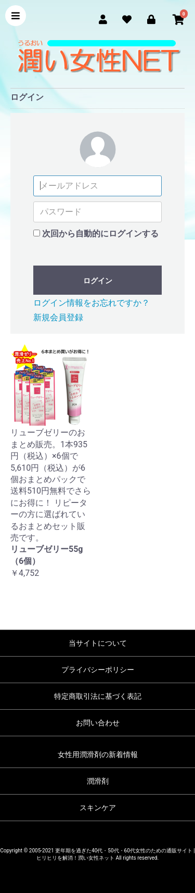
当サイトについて (98, 643)
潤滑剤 (98, 781)
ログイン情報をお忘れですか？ (91, 303)
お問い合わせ (98, 723)
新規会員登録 (58, 317)
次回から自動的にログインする (100, 233)
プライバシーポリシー (97, 669)
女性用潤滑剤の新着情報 (98, 754)
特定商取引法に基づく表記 (97, 696)
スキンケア (98, 807)
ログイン (97, 280)
